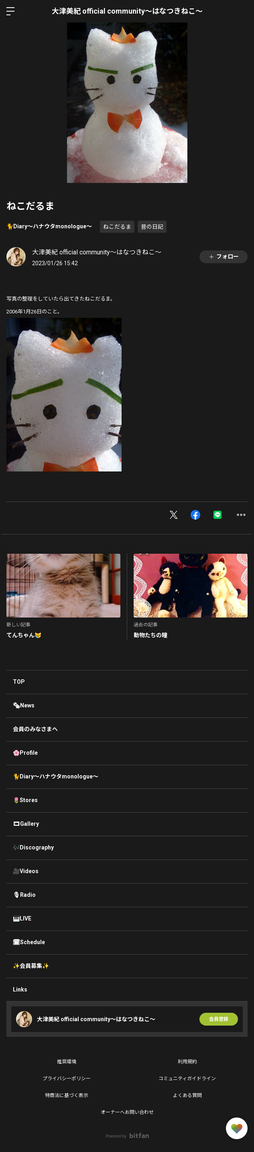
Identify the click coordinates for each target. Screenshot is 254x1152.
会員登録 (218, 1019)
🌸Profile (25, 753)
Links (20, 989)
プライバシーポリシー (67, 1078)
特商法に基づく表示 (66, 1095)
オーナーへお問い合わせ (127, 1112)
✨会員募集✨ (31, 966)
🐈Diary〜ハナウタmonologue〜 (49, 226)
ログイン (241, 11)
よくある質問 (187, 1095)
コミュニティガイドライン (187, 1078)
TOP (19, 682)
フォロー (223, 256)
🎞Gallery (26, 824)
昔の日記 (152, 226)
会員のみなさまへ (35, 729)
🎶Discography (33, 847)
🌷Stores (25, 800)
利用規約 (187, 1062)
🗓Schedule (29, 942)
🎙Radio (24, 895)
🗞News (24, 705)
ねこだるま (117, 226)
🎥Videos (26, 871)
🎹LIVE (22, 918)
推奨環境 (66, 1062)
